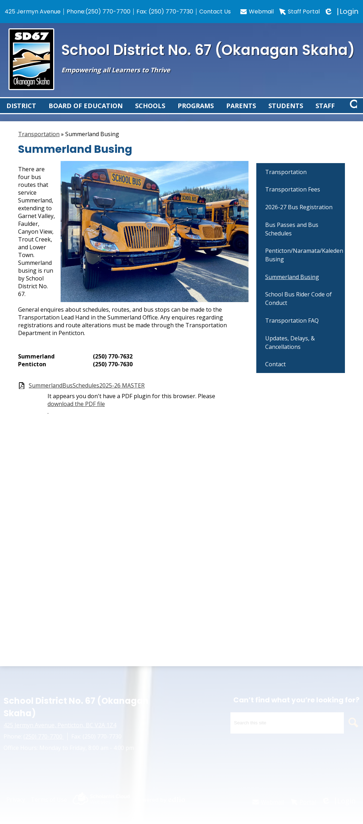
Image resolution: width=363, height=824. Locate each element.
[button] (21, 109)
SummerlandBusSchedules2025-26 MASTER (87, 393)
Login (341, 11)
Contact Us (215, 11)
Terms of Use (49, 799)
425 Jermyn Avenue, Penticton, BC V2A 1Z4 (60, 725)
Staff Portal (299, 11)
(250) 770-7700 (107, 11)
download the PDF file (76, 412)
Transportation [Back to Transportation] (39, 142)
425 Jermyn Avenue (33, 11)
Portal (303, 802)
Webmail (257, 11)
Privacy (15, 799)
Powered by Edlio (160, 799)
